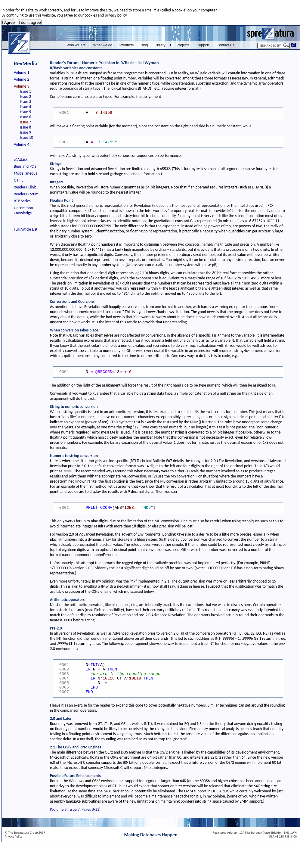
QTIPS (18, 180)
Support (203, 45)
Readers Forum (26, 194)
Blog (144, 45)
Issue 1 (25, 91)
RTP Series (22, 201)
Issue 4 (25, 106)
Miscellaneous (25, 173)
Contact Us (225, 45)
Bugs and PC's (25, 166)
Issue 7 (25, 122)
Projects (183, 45)
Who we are (76, 45)
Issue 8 (25, 127)
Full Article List (26, 229)
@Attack (21, 159)
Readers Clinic (25, 187)
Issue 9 (25, 132)
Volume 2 (21, 79)
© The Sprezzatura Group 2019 (25, 833)
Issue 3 (25, 101)
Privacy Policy (13, 836)
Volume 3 (21, 86)
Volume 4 (21, 144)
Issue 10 (26, 137)
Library (159, 45)
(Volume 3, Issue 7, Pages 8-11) (75, 809)
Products (126, 45)
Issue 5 (25, 111)
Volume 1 (21, 72)
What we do (102, 45)
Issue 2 (25, 96)
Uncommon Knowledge (23, 210)
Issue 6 (25, 117)
